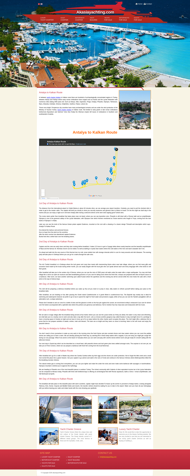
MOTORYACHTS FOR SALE (77, 463)
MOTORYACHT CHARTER (50, 460)
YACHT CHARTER (47, 19)
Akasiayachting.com (95, 12)
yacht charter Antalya (54, 97)
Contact (149, 4)
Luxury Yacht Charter (129, 429)
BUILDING (93, 19)
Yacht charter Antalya (64, 110)
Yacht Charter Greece (70, 429)
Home (140, 4)
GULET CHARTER (74, 457)
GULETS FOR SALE (48, 466)
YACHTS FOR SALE (48, 463)
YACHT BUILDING (74, 460)
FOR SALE (108, 19)
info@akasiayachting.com (108, 457)
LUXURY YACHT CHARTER (51, 457)
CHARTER (64, 19)
